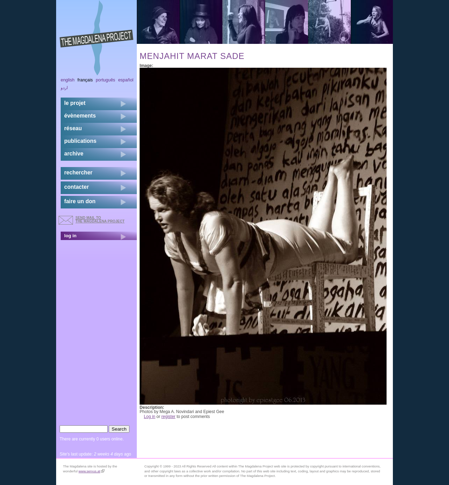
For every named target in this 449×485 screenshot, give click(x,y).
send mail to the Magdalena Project (100, 219)
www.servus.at (92, 471)
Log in (149, 416)
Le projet (75, 103)
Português (105, 80)
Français (85, 80)
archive (73, 154)
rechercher (78, 172)
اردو (64, 87)
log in (70, 235)
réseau (73, 128)
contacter (76, 187)
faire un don (79, 201)
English (68, 80)
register (168, 416)
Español (126, 80)
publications (80, 141)
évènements (80, 116)
